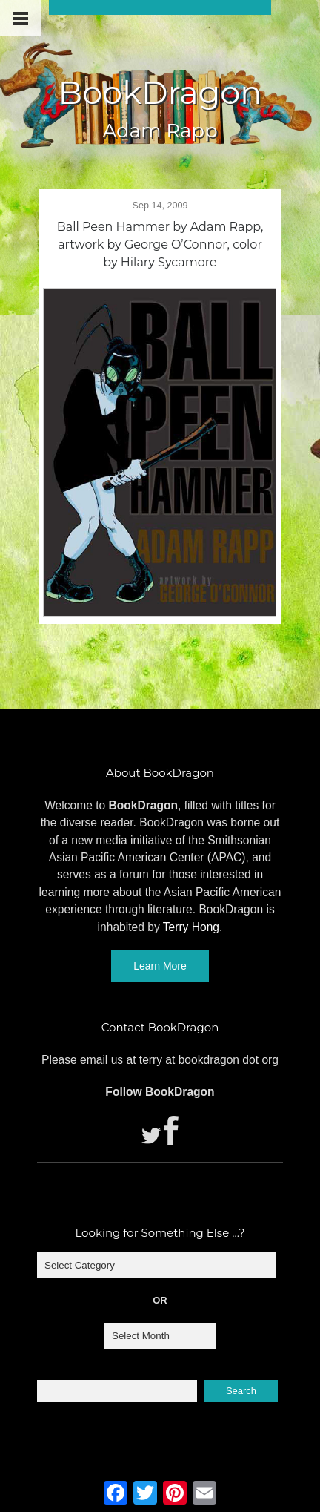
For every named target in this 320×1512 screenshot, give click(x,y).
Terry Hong (191, 927)
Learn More (160, 966)
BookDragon (159, 92)
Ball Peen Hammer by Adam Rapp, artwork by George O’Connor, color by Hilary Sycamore (160, 244)
